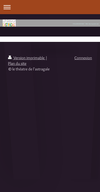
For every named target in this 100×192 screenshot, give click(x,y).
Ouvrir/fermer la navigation (50, 7)
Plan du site (17, 63)
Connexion (83, 57)
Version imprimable (26, 57)
